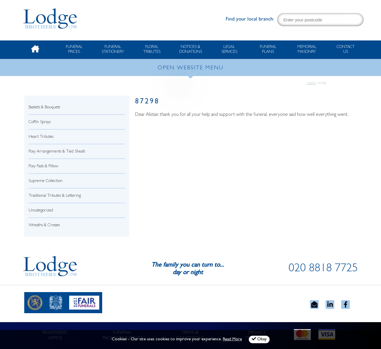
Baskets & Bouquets (44, 107)
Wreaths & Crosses (44, 225)
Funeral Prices (74, 49)
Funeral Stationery (113, 49)
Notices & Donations (190, 49)
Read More (232, 339)
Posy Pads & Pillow (43, 166)
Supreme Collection (46, 181)
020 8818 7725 (323, 269)
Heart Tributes (41, 137)
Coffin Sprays (40, 122)
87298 (147, 102)
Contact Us (346, 49)
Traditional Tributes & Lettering (55, 196)
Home (311, 83)
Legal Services (229, 49)
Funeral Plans (268, 49)
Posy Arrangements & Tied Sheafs (57, 152)
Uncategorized (41, 211)
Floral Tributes (151, 49)
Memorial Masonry (306, 49)
